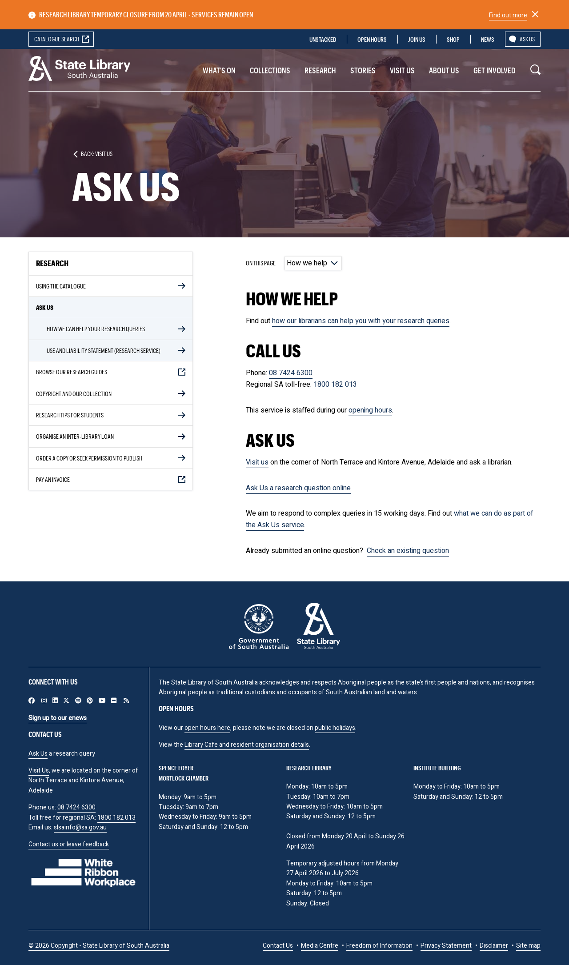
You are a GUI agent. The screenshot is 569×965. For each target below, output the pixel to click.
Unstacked (322, 39)
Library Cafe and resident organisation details (246, 744)
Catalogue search (56, 39)
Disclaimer (494, 945)
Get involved (494, 70)
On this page (261, 263)
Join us (416, 39)
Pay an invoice (53, 479)
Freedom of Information (379, 945)
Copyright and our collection (74, 393)
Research (320, 70)
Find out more (508, 15)
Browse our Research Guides (71, 372)
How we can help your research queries (96, 328)
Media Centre (319, 945)
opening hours (370, 410)
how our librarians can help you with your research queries (360, 321)
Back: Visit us (96, 153)
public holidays (335, 728)
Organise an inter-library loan (75, 436)
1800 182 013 (335, 384)
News (487, 39)
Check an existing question (408, 550)
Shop (453, 39)
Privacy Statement (446, 945)
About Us (444, 70)
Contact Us (278, 945)
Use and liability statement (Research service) (103, 350)
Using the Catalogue (61, 286)
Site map (528, 945)
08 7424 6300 (291, 373)
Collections (270, 70)
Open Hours (372, 39)
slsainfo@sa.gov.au (80, 827)
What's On (219, 70)
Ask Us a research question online (298, 488)
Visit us (402, 70)
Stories (363, 70)
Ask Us (44, 307)
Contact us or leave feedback (68, 844)
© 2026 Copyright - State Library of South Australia (98, 945)
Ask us (527, 39)
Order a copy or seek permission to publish (89, 458)
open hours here (207, 728)
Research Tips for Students (70, 415)
